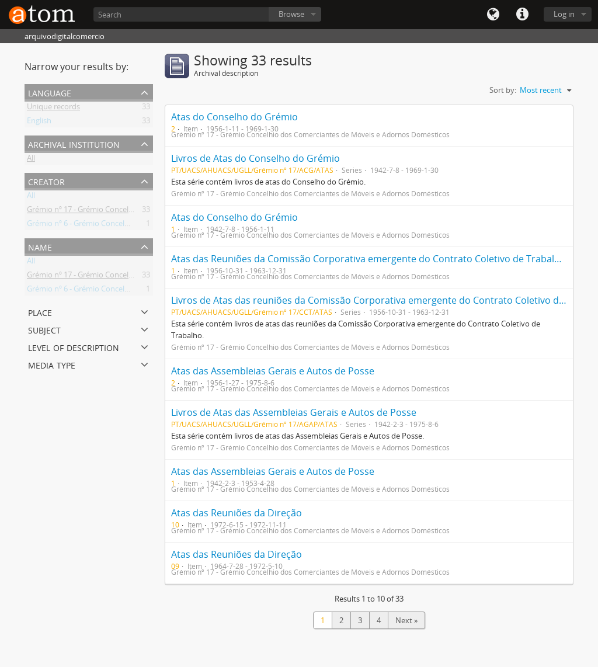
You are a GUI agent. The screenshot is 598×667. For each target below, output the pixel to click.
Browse (291, 14)
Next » (406, 620)
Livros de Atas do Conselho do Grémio (255, 158)
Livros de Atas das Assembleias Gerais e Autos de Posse (293, 412)
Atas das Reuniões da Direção (236, 512)
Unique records (53, 108)
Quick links (522, 14)
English (39, 122)
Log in (564, 14)
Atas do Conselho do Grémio (234, 116)
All (31, 160)
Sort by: (502, 90)
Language (492, 14)
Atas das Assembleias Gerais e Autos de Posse (272, 370)
